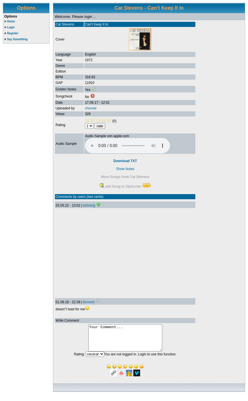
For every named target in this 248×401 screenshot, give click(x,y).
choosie (91, 108)
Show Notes (125, 169)
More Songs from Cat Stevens (125, 177)
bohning (89, 205)
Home (11, 21)
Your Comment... (125, 340)
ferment (89, 302)
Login (11, 27)
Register (12, 33)
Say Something (17, 39)
